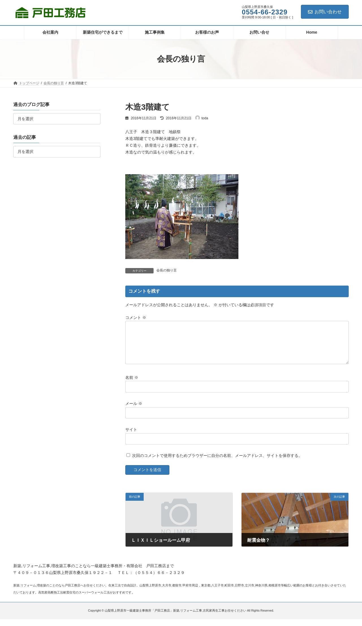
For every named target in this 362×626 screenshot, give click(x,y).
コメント (135, 317)
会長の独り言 (166, 270)
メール (133, 410)
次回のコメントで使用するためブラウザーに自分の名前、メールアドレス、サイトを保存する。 (217, 462)
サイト (131, 436)
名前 (131, 384)
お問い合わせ (325, 11)
